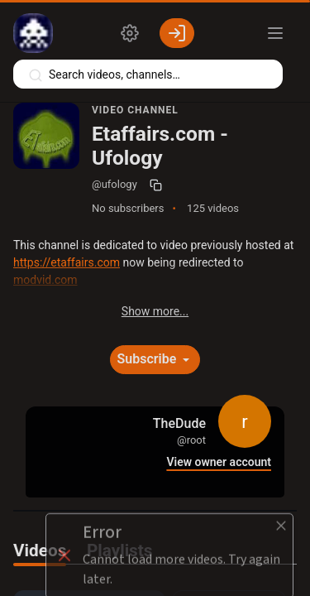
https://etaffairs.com (66, 262)
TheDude (179, 423)
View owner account (218, 462)
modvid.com (45, 279)
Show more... (155, 311)
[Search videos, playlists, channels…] (148, 74)
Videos (39, 550)
